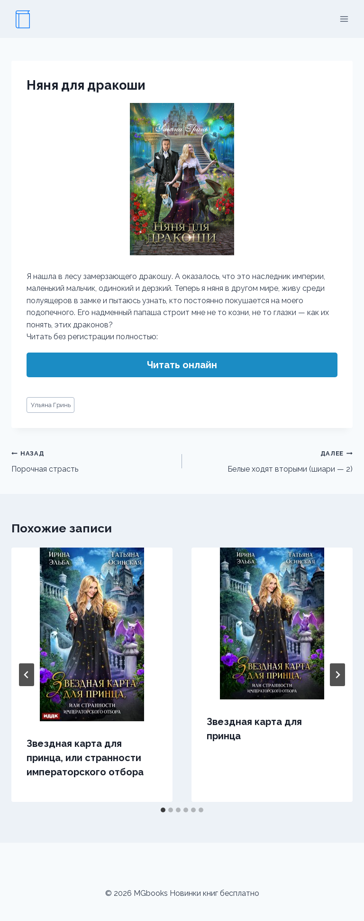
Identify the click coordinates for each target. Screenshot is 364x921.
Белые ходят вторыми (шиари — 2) (271, 460)
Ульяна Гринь (51, 405)
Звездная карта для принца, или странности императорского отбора (85, 758)
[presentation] (92, 634)
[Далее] (337, 674)
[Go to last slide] (26, 674)
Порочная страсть (92, 460)
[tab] (163, 810)
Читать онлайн (182, 365)
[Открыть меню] (344, 18)
